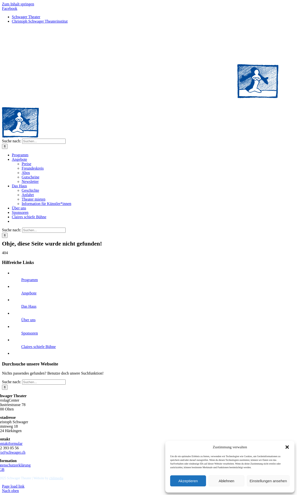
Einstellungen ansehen (268, 481)
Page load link (13, 486)
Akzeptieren (188, 481)
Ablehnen (226, 481)
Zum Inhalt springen (18, 4)
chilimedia (56, 478)
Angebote (28, 293)
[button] (287, 447)
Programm (29, 280)
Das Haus (28, 306)
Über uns (28, 320)
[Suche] (5, 146)
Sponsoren (29, 333)
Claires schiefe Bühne (38, 347)
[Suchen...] (44, 141)
